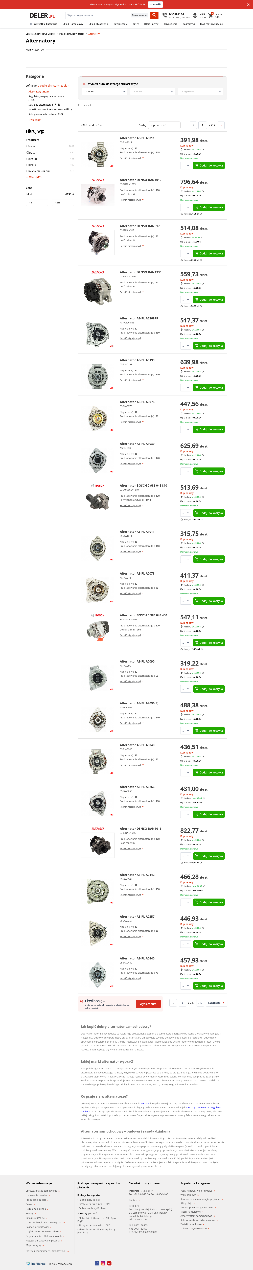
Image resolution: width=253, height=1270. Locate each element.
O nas (30, 1204)
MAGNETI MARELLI (38, 171)
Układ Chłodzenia (98, 24)
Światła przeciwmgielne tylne (198, 1207)
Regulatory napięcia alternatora (46, 96)
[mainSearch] (98, 15)
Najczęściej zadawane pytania (44, 1240)
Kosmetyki (189, 24)
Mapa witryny (35, 1245)
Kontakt (134, 1200)
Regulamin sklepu (37, 1208)
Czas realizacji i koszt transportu (45, 1222)
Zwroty (31, 1213)
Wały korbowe (189, 1194)
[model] (152, 91)
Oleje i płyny (151, 24)
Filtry (136, 24)
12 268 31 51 (147, 1190)
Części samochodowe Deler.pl (40, 33)
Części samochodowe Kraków (43, 1231)
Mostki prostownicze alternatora (47, 109)
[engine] (200, 91)
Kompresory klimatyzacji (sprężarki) (201, 1199)
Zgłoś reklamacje (36, 1217)
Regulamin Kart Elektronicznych (45, 1236)
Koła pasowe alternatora (42, 114)
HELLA (31, 165)
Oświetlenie (170, 24)
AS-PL (31, 146)
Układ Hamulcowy (72, 24)
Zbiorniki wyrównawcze (194, 1228)
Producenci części (37, 1199)
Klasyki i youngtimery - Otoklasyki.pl (47, 1251)
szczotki (145, 1103)
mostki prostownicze (197, 1107)
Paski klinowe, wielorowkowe (197, 1190)
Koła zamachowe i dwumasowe (199, 1220)
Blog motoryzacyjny (211, 24)
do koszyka (209, 165)
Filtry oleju (187, 1203)
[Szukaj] (154, 15)
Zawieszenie (121, 24)
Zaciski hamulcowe (192, 1224)
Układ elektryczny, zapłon (71, 33)
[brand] (104, 91)
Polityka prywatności (38, 1227)
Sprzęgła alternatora (40, 104)
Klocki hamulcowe (191, 1211)
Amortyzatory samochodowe (197, 1215)
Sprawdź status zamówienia (43, 1190)
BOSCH (32, 152)
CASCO (32, 158)
